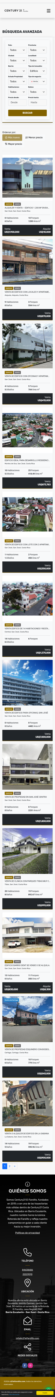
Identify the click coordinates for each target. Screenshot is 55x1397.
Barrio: (11, 66)
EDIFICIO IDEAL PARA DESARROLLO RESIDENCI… (27, 460)
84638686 (27, 1270)
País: (10, 45)
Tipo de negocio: (34, 77)
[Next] (14, 1166)
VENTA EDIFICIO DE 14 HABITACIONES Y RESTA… (27, 628)
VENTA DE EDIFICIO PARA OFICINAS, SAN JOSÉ (26, 713)
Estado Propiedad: (15, 77)
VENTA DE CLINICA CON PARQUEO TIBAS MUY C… (27, 881)
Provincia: (32, 45)
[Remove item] (32, 82)
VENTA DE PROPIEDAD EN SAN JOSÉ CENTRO (26, 797)
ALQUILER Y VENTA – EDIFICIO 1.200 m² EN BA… (27, 208)
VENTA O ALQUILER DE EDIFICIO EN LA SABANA (27, 1133)
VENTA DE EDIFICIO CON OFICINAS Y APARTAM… (27, 376)
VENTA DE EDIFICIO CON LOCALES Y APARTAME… (27, 292)
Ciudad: (11, 56)
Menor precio (34, 137)
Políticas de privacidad (27, 1232)
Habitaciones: (13, 87)
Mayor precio (13, 144)
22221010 (27, 1274)
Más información (14, 1395)
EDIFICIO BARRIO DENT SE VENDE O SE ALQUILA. (27, 965)
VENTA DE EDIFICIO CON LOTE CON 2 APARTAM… (27, 544)
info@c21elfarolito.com (27, 1338)
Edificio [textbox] (34, 71)
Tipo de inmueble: (35, 66)
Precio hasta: (33, 97)
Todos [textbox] (13, 50)
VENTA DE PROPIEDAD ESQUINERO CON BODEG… (27, 1049)
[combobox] (17, 50)
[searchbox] (31, 86)
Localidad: (32, 56)
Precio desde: (13, 97)
